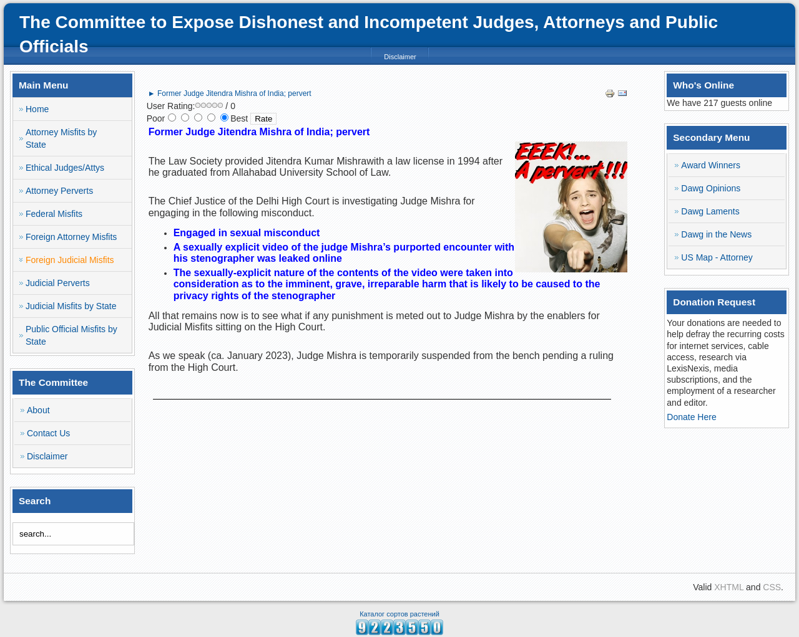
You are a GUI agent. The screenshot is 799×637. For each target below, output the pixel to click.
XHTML (728, 587)
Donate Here (691, 417)
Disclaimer (400, 56)
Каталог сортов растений (399, 614)
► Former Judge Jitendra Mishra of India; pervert (229, 93)
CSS (772, 587)
